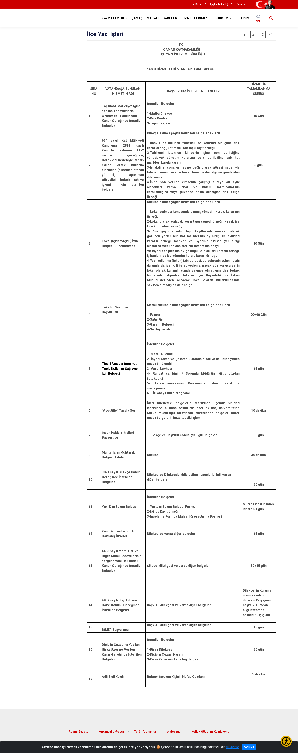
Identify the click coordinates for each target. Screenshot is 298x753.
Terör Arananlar (145, 731)
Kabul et (249, 747)
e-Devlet (197, 4)
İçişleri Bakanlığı (219, 4)
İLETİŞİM (243, 18)
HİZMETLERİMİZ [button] (194, 18)
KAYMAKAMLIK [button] (113, 18)
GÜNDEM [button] (221, 18)
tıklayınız (232, 747)
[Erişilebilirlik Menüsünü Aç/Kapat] (286, 741)
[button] (262, 34)
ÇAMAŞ (137, 18)
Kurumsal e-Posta (111, 731)
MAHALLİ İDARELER (162, 18)
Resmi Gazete (78, 731)
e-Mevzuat (173, 731)
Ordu (239, 4)
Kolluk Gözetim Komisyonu (210, 731)
